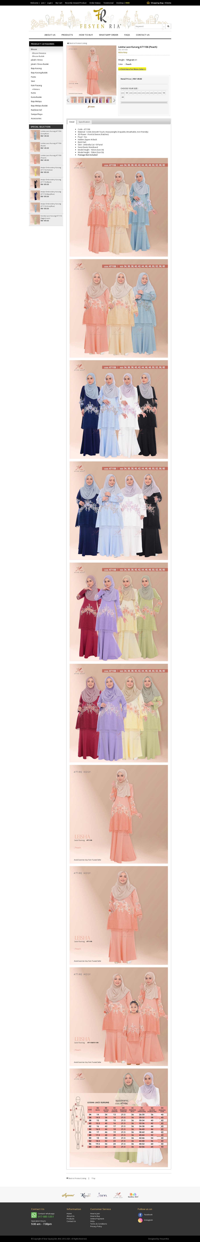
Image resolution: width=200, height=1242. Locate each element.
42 (139, 93)
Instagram (148, 1220)
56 (164, 93)
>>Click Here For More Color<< (132, 69)
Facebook (148, 1214)
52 (160, 93)
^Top (93, 1178)
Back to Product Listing (77, 43)
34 (123, 93)
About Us (49, 34)
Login (49, 3)
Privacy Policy (96, 1226)
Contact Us (142, 34)
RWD (128, 3)
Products (67, 34)
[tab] (71, 122)
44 (143, 93)
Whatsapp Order (108, 34)
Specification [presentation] (84, 122)
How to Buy (86, 34)
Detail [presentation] (71, 122)
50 (156, 93)
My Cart (59, 3)
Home (69, 1213)
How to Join (95, 1213)
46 (147, 93)
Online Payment (97, 1218)
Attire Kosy (122, 52)
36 (127, 93)
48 (152, 93)
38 (131, 93)
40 (135, 93)
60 (123, 97)
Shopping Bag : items (158, 3)
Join (42, 3)
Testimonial (108, 3)
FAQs (127, 34)
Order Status (94, 3)
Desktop (120, 3)
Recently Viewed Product (75, 3)
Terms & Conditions (98, 1224)
